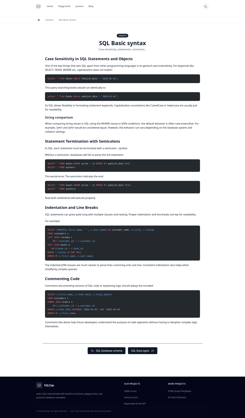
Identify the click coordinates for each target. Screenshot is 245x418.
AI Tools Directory (177, 397)
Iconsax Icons (131, 397)
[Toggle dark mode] (206, 6)
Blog (90, 6)
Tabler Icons (130, 391)
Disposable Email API (135, 403)
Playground (64, 6)
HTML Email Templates (179, 391)
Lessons (79, 6)
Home (50, 6)
